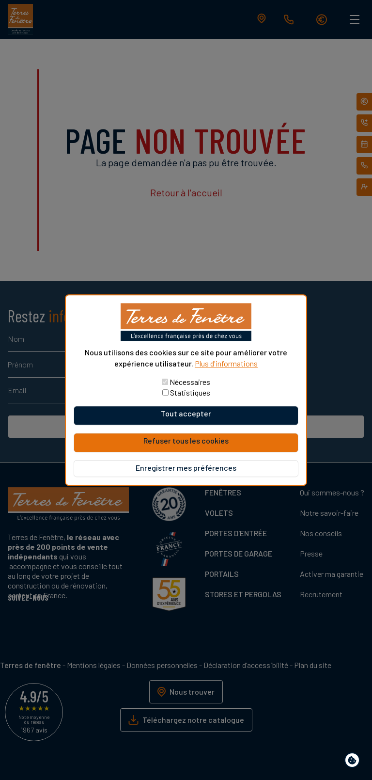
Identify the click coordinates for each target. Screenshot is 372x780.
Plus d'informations (226, 363)
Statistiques (190, 392)
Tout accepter (186, 413)
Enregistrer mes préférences (186, 467)
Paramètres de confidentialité (354, 762)
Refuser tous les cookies (186, 440)
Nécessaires (190, 381)
